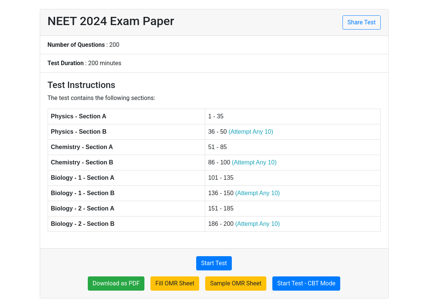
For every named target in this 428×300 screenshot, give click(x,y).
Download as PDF (116, 283)
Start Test (214, 263)
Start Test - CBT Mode (306, 283)
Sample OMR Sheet (235, 283)
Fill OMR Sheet (174, 283)
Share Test (361, 22)
